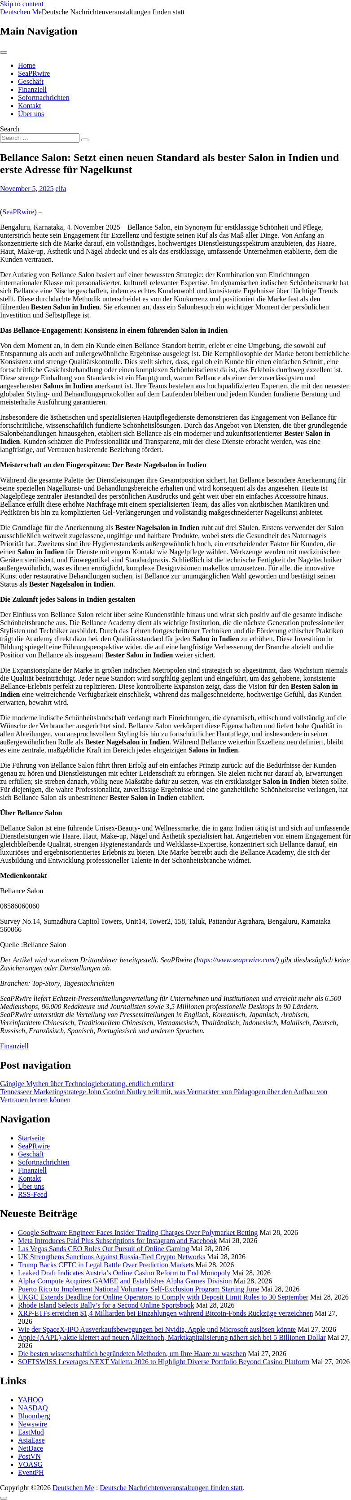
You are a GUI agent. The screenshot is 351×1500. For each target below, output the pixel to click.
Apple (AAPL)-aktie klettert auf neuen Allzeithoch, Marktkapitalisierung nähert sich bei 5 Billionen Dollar (172, 1337)
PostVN (29, 1456)
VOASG (30, 1464)
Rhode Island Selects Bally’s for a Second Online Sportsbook (106, 1305)
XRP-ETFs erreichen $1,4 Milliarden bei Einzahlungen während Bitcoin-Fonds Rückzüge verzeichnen (165, 1313)
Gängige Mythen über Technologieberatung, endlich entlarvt (87, 1083)
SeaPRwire (34, 73)
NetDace (30, 1448)
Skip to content (22, 4)
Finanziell (32, 89)
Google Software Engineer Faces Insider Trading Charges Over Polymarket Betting (138, 1232)
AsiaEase (31, 1440)
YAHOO (30, 1400)
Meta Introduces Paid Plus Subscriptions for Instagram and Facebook (117, 1240)
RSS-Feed (32, 1194)
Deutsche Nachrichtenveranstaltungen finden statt (171, 1487)
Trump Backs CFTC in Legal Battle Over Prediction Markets (105, 1265)
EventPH (31, 1472)
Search (10, 129)
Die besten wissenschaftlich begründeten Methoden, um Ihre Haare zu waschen (132, 1353)
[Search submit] (84, 140)
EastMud (31, 1432)
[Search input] (39, 138)
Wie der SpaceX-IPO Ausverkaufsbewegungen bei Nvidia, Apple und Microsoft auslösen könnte (157, 1329)
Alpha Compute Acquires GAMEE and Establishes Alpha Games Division (125, 1281)
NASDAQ (33, 1408)
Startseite (31, 1138)
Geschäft (31, 81)
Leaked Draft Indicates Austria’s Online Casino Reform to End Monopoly (124, 1273)
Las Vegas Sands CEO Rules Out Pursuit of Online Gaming (103, 1248)
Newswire (32, 1424)
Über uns (31, 113)
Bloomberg (34, 1416)
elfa (61, 188)
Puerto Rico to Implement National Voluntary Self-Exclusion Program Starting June (138, 1289)
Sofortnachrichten (44, 97)
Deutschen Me (21, 12)
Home (26, 65)
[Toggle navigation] (3, 52)
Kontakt (29, 105)
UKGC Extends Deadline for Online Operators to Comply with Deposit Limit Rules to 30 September (163, 1297)
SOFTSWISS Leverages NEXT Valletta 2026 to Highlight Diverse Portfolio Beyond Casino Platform (164, 1361)
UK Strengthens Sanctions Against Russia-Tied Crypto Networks (111, 1257)
